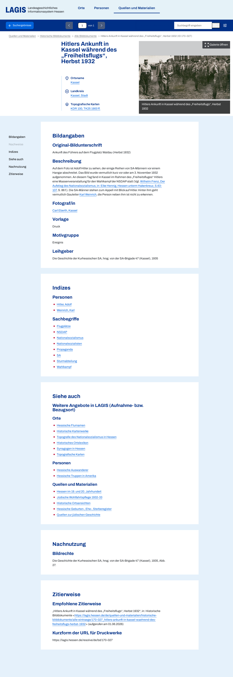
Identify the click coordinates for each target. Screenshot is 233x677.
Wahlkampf (64, 366)
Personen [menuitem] (101, 8)
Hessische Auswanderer (72, 470)
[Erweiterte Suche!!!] (225, 25)
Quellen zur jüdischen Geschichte (78, 514)
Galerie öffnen (216, 44)
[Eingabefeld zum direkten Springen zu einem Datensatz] (82, 25)
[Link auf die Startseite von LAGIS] (36, 10)
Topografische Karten (70, 454)
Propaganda (65, 349)
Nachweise (16, 144)
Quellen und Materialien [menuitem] (137, 8)
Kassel (75, 82)
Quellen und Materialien (22, 36)
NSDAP (62, 332)
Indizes (13, 151)
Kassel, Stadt (79, 95)
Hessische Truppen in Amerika (76, 475)
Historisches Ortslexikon (72, 442)
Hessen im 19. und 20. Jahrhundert (79, 491)
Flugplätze (64, 326)
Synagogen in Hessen (71, 448)
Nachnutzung (17, 166)
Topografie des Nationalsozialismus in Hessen (86, 436)
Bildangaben (17, 136)
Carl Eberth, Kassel (64, 210)
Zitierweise (16, 173)
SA (59, 355)
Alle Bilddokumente (85, 36)
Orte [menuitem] (81, 8)
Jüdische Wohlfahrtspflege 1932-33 (79, 497)
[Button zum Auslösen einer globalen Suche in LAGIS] (216, 25)
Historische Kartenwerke (72, 431)
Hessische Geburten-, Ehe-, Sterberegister (84, 508)
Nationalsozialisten (69, 343)
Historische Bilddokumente (154, 25)
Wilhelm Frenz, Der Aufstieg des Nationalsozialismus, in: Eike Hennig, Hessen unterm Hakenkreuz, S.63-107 (108, 186)
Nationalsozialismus (70, 337)
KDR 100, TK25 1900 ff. (85, 108)
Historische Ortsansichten (73, 503)
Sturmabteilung (67, 361)
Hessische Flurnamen (71, 425)
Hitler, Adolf (64, 304)
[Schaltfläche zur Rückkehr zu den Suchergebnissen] (20, 25)
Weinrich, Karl (66, 310)
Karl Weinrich (87, 194)
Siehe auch (16, 159)
